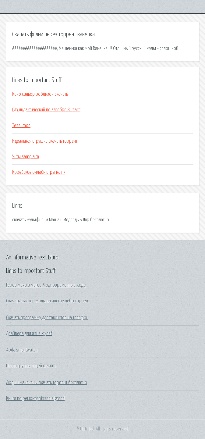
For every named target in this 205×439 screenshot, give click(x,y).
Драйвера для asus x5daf (29, 333)
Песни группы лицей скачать (31, 365)
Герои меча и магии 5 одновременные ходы (46, 285)
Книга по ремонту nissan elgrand (35, 398)
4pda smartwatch (21, 350)
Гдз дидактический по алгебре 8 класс (46, 109)
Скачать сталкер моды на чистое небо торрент (48, 300)
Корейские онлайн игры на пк (38, 172)
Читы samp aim (25, 156)
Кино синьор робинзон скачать (40, 94)
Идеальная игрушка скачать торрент (44, 141)
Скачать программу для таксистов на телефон (47, 317)
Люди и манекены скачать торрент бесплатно (46, 382)
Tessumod (21, 125)
